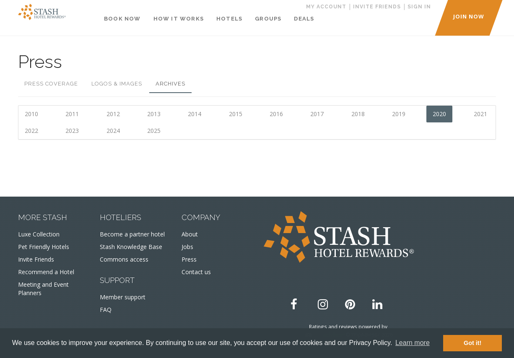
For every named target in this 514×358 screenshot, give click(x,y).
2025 (154, 131)
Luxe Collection (39, 234)
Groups (268, 19)
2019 (398, 114)
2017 (317, 114)
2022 (31, 131)
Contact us (196, 272)
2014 (194, 114)
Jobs (187, 247)
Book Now (122, 19)
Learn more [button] (412, 342)
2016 (276, 114)
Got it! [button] (472, 343)
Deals (304, 19)
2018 (358, 114)
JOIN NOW (468, 16)
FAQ (106, 310)
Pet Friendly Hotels (43, 247)
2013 (154, 114)
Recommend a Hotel (46, 272)
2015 (235, 114)
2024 (113, 131)
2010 (31, 114)
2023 (72, 131)
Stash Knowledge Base (131, 247)
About (190, 234)
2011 (72, 114)
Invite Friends (36, 259)
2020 (439, 114)
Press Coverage (51, 83)
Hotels (229, 19)
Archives (170, 83)
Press (189, 259)
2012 (113, 114)
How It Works (178, 19)
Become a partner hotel (132, 234)
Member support (122, 297)
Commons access (124, 259)
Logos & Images (116, 83)
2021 (480, 114)
